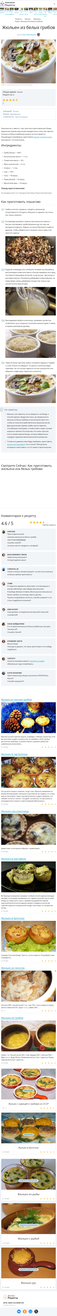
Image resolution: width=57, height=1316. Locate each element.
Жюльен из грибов (12, 1017)
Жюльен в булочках (12, 918)
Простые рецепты (2, 11)
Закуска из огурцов (12, 12)
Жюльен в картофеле (13, 858)
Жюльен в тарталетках (14, 754)
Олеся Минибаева (31, 35)
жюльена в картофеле (16, 444)
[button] (54, 4)
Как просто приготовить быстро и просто (10, 1296)
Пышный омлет (31, 11)
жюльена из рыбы (36, 661)
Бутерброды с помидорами (8, 12)
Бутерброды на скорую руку (46, 13)
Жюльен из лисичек (13, 968)
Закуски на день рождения (41, 12)
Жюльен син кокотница (15, 811)
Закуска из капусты (36, 12)
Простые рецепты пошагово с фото (7, 3)
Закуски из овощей (21, 12)
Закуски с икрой (26, 12)
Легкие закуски (16, 11)
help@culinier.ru (9, 1305)
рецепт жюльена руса (43, 137)
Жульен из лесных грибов (16, 699)
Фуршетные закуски (51, 11)
